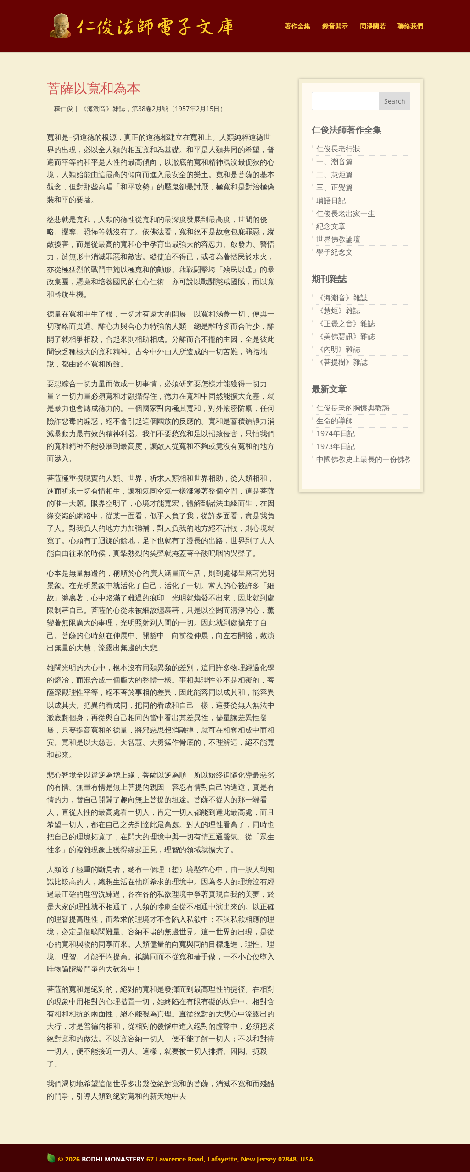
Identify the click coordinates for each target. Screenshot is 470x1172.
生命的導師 (334, 421)
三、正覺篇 (334, 187)
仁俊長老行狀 (338, 149)
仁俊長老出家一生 (345, 213)
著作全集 (297, 26)
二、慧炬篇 (334, 174)
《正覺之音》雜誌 (345, 323)
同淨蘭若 (373, 26)
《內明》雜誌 (338, 349)
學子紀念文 (334, 252)
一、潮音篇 (334, 161)
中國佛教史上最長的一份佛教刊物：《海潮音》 (363, 459)
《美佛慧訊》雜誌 (345, 336)
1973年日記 (335, 446)
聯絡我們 (410, 26)
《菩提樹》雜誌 (342, 362)
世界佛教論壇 (338, 239)
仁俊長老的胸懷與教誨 (353, 408)
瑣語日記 (331, 200)
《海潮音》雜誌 (342, 298)
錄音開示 (335, 26)
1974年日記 (335, 433)
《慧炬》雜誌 (338, 310)
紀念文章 (331, 226)
